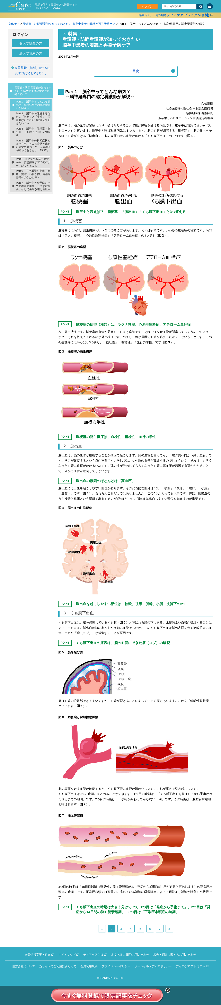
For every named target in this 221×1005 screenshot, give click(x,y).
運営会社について (23, 966)
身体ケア (14, 23)
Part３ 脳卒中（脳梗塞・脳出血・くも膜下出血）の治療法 (33, 132)
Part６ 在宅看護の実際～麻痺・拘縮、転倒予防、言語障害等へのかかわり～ (33, 174)
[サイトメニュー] (210, 6)
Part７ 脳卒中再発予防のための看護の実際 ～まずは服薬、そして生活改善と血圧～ (33, 186)
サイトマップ (67, 954)
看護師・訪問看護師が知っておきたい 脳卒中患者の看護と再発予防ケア (69, 23)
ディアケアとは (93, 954)
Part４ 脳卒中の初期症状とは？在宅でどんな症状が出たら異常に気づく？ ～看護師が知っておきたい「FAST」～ (33, 147)
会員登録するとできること (31, 73)
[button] (136, 71)
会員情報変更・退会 (38, 954)
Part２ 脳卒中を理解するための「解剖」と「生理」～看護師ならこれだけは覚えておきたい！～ (33, 118)
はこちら (32, 67)
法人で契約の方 (30, 53)
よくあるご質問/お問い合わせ (130, 954)
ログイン (147, 6)
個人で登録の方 (30, 43)
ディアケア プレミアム (190, 966)
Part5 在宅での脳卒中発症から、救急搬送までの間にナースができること (33, 162)
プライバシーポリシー (116, 966)
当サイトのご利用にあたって (57, 966)
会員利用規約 (89, 966)
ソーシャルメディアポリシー (153, 966)
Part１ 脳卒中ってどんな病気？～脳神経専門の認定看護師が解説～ (33, 105)
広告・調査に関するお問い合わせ (174, 954)
